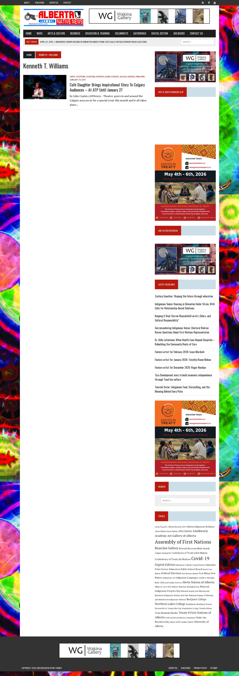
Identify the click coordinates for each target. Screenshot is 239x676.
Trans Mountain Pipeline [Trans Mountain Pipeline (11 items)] (167, 617)
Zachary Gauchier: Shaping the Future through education (184, 300)
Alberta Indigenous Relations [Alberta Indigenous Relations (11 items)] (201, 531)
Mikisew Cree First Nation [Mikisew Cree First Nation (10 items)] (166, 591)
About (27, 2)
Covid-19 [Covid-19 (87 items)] (201, 563)
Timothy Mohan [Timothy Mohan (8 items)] (206, 613)
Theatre (138, 76)
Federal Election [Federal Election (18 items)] (172, 578)
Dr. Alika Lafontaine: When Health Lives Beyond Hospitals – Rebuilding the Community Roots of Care (185, 345)
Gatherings (138, 34)
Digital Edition (158, 34)
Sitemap (213, 672)
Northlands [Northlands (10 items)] (191, 609)
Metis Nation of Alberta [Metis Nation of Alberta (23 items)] (199, 587)
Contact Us (194, 34)
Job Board (177, 34)
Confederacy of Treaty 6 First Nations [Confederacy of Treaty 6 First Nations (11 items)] (190, 557)
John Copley (110, 76)
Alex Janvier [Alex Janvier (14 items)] (186, 535)
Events (98, 76)
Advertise (53, 2)
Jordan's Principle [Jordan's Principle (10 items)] (207, 582)
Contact (67, 2)
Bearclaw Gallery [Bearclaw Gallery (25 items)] (167, 553)
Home (27, 34)
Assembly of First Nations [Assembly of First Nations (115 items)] (183, 546)
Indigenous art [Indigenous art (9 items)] (169, 582)
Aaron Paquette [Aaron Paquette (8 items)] (161, 531)
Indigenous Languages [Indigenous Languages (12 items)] (187, 582)
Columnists (119, 34)
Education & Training (96, 34)
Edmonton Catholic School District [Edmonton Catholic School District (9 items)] (190, 570)
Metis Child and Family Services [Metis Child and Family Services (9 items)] (168, 587)
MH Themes (57, 672)
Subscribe (39, 2)
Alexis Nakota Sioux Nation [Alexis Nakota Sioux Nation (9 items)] (166, 536)
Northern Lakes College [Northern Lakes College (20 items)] (170, 609)
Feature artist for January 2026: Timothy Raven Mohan (183, 363)
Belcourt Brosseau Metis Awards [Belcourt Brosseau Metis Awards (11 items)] (194, 553)
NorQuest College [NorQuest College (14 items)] (197, 604)
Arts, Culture (75, 76)
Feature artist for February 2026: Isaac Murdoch (180, 355)
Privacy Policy (200, 672)
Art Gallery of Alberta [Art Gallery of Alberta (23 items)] (182, 540)
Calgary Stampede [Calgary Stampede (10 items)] (163, 557)
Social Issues (125, 76)
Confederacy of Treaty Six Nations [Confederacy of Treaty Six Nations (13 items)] (173, 564)
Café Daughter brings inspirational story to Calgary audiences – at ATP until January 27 (105, 87)
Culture (89, 76)
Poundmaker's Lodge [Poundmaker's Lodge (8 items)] (190, 613)
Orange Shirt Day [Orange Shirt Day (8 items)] (175, 613)
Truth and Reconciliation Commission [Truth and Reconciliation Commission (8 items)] (181, 622)
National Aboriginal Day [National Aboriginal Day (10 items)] (189, 591)
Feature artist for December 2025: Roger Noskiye (180, 371)
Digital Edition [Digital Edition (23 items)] (165, 569)
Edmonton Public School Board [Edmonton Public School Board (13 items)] (185, 573)
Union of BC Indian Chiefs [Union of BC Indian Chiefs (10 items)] (182, 626)
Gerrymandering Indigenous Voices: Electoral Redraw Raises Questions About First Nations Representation (186, 333)
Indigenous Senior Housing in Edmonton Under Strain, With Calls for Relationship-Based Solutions (185, 309)
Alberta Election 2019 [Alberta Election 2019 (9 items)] (177, 531)
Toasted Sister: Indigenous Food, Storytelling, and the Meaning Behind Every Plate (182, 392)
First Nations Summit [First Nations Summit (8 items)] (190, 578)
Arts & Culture (54, 34)
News (38, 34)
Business (74, 34)
